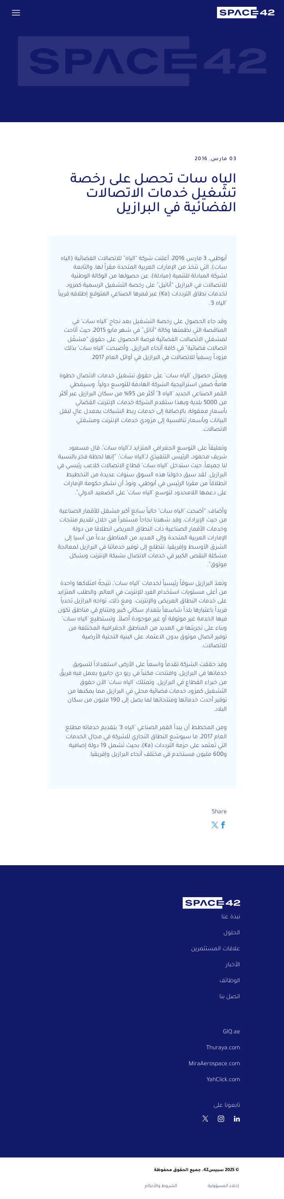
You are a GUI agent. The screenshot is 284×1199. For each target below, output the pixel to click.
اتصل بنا (229, 997)
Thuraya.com (223, 1048)
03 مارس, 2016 (216, 159)
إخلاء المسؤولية (223, 1186)
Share (219, 812)
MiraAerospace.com (214, 1064)
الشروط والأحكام (161, 1186)
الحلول (231, 933)
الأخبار (233, 965)
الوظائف (229, 981)
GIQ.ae (231, 1032)
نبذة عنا (230, 917)
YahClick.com (223, 1080)
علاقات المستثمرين (215, 949)
